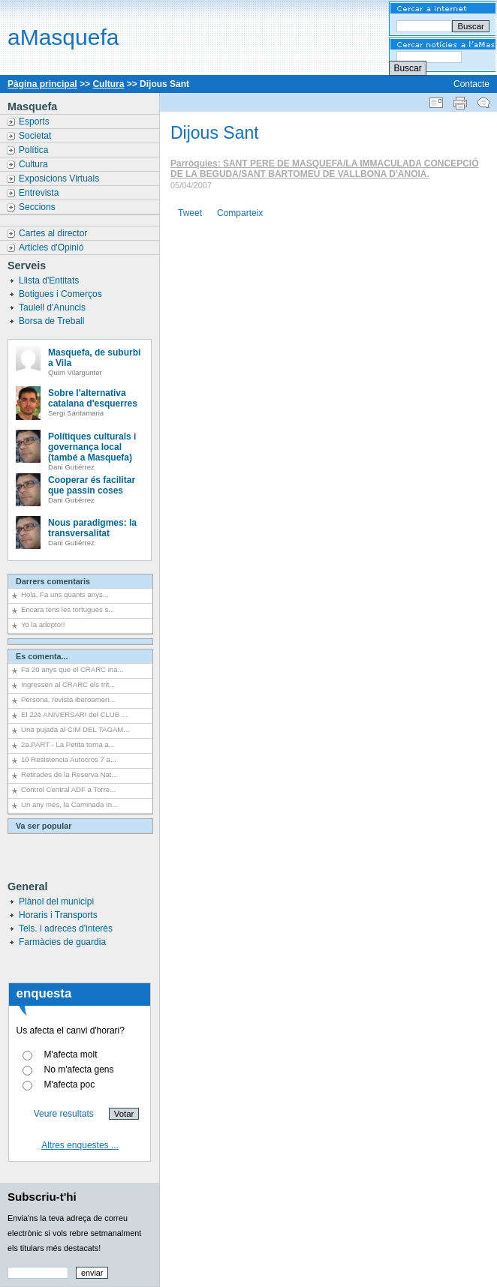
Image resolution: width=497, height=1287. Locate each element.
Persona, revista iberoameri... (68, 699)
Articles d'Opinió (52, 247)
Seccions (38, 207)
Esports (35, 121)
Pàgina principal (42, 84)
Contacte (471, 84)
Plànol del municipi (56, 901)
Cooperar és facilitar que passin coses (91, 485)
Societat (36, 135)
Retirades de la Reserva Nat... (69, 774)
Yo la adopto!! (43, 624)
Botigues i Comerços (61, 294)
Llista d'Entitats (50, 280)
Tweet (190, 213)
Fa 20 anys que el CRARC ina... (72, 669)
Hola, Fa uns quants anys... (65, 594)
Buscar (407, 68)
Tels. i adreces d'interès (66, 928)
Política (35, 150)
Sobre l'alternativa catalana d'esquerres (92, 398)
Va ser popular (43, 825)
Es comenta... (42, 656)
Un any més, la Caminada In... (69, 804)
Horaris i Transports (58, 915)
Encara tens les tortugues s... (67, 609)
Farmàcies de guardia (62, 942)
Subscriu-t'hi (42, 1196)
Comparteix (240, 213)
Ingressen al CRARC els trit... (68, 684)
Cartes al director (54, 233)
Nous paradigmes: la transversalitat (92, 528)
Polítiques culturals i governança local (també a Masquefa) (92, 447)
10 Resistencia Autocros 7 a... (68, 759)
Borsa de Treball (53, 321)
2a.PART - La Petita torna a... (68, 744)
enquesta (44, 993)
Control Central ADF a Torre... (68, 789)
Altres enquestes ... (80, 1145)
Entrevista (40, 193)
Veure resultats (64, 1113)
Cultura (108, 84)
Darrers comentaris (53, 581)
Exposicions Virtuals (60, 178)
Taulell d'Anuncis (53, 307)
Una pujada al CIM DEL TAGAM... (75, 729)
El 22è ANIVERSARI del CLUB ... (74, 714)
